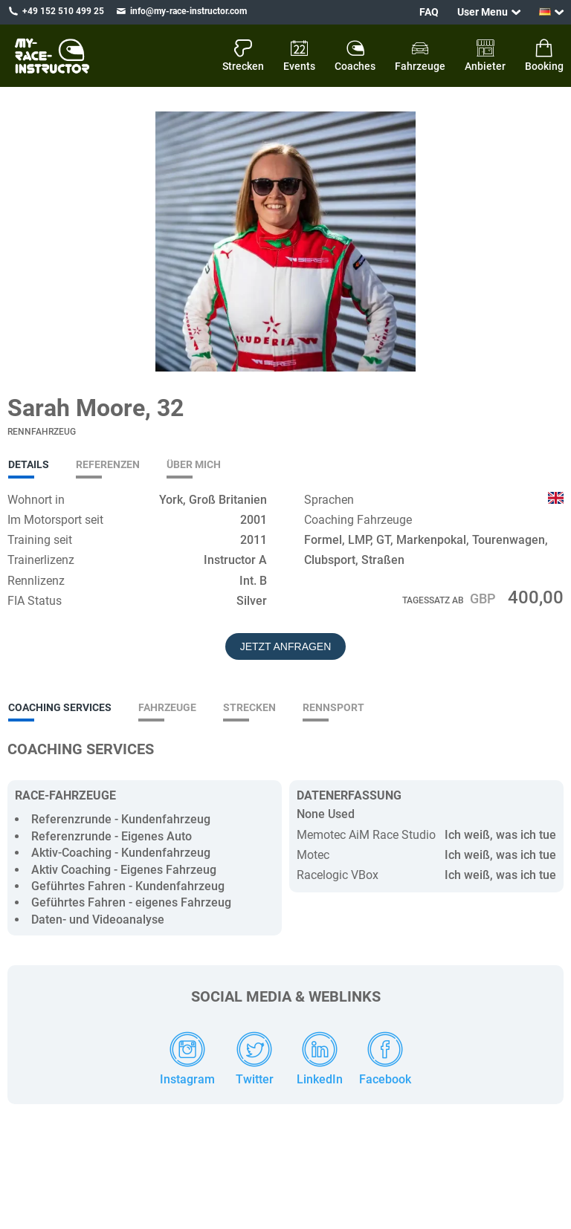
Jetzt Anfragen (286, 646)
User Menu (482, 12)
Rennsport (333, 707)
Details (28, 464)
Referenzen (108, 464)
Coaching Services (60, 707)
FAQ (429, 12)
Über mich (194, 464)
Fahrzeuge (167, 707)
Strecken (249, 707)
